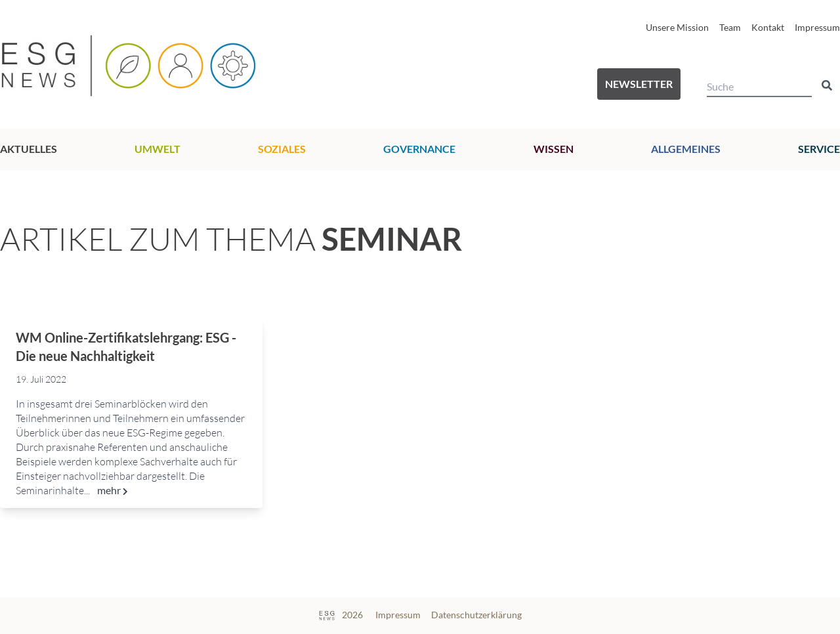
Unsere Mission (677, 27)
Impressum (817, 27)
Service (819, 148)
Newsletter (639, 83)
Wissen (554, 148)
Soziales (282, 148)
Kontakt (767, 27)
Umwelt (157, 148)
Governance (419, 148)
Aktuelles (28, 148)
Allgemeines (686, 148)
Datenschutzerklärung (476, 614)
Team (730, 27)
